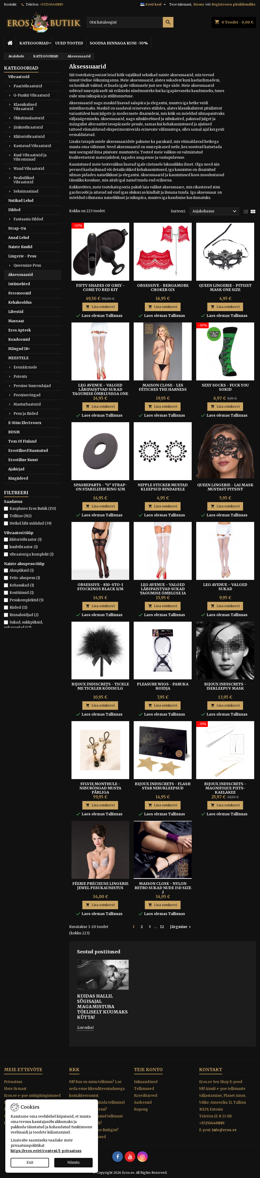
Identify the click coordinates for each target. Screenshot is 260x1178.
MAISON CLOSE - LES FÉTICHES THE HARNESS (163, 387)
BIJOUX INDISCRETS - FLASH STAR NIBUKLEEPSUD (163, 785)
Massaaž (16, 321)
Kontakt (10, 4)
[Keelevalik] (153, 4)
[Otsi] (130, 22)
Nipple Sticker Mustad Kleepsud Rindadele (163, 487)
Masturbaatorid (27, 404)
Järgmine (181, 927)
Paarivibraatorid (28, 86)
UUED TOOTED (69, 43)
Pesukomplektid (26, 600)
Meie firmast (15, 1088)
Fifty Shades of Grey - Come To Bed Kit (100, 287)
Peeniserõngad (27, 395)
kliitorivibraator (26, 539)
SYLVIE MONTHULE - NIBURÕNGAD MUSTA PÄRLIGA (100, 788)
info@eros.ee (224, 1130)
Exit (29, 1162)
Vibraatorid (18, 77)
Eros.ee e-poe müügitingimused (32, 1095)
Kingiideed (18, 478)
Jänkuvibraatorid (28, 127)
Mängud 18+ (19, 349)
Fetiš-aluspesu (25, 578)
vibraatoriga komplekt (31, 554)
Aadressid (143, 1102)
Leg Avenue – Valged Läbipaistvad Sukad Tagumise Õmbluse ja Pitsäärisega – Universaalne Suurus (163, 593)
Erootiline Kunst (23, 460)
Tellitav (21, 516)
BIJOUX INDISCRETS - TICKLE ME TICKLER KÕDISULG (100, 686)
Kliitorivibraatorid (29, 136)
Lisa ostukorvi (100, 307)
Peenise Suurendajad (32, 386)
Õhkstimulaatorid (29, 118)
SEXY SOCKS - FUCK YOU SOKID (225, 387)
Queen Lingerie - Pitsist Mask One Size (225, 287)
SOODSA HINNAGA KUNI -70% (119, 43)
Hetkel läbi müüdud (30, 523)
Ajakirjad (16, 469)
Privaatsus (13, 1082)
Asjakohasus (215, 211)
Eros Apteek (19, 330)
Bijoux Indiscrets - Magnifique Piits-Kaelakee (225, 788)
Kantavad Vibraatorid (32, 146)
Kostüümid (22, 592)
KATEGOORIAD (34, 43)
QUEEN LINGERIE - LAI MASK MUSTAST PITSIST (225, 487)
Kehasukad (22, 585)
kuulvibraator (24, 547)
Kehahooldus (20, 302)
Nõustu (73, 1162)
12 (162, 927)
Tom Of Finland (22, 441)
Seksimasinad (26, 191)
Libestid (15, 312)
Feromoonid (19, 293)
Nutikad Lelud (20, 200)
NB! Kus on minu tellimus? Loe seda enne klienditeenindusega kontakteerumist (97, 1089)
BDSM (14, 432)
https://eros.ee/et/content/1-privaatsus (46, 1151)
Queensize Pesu (27, 265)
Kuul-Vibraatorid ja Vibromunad (30, 157)
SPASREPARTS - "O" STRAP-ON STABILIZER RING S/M (100, 487)
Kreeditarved (145, 1095)
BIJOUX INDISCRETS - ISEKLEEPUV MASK (225, 686)
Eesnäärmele (25, 367)
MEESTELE (18, 358)
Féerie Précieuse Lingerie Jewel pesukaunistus (100, 885)
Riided (18, 607)
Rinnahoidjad (24, 615)
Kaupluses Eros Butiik (33, 508)
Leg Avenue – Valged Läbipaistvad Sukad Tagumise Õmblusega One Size (100, 391)
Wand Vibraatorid (29, 168)
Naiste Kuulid (20, 247)
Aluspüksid (22, 570)
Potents (20, 376)
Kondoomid (19, 339)
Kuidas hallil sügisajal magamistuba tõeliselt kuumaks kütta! (102, 1006)
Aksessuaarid (20, 274)
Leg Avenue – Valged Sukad (225, 586)
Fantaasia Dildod (28, 219)
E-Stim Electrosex (24, 423)
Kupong (141, 1109)
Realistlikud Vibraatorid (24, 180)
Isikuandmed (146, 1082)
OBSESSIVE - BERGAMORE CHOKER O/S (163, 287)
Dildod (14, 210)
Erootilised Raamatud (28, 450)
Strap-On (17, 228)
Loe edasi (85, 1027)
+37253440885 (51, 4)
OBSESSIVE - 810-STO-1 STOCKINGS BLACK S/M (100, 586)
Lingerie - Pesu (22, 256)
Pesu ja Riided (26, 413)
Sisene (198, 4)
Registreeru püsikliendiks (233, 4)
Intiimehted (19, 284)
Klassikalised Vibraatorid (25, 106)
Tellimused (144, 1088)
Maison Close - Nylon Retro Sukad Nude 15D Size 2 (163, 887)
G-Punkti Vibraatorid (32, 95)
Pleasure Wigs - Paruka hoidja (163, 686)
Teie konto (148, 1069)
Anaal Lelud (18, 237)
